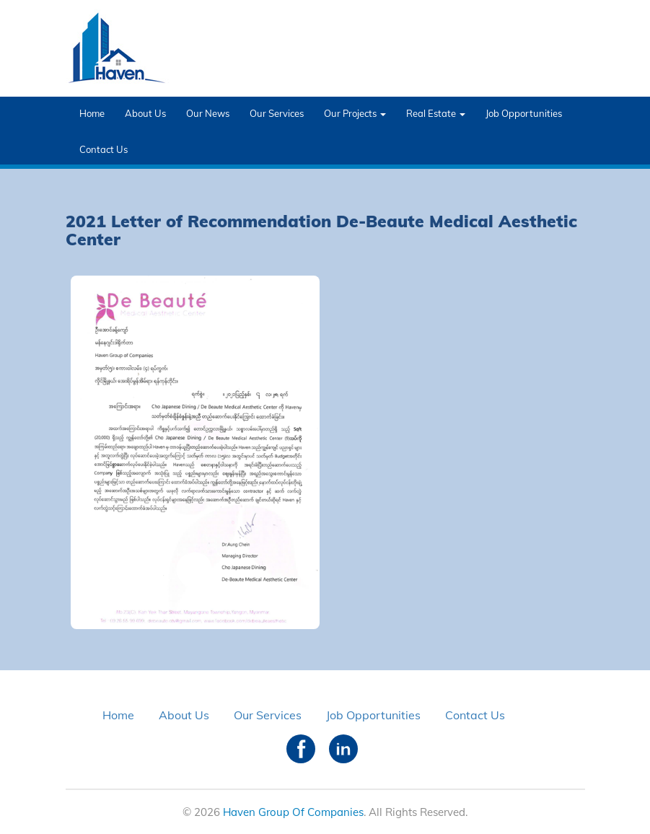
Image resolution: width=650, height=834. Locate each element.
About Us (145, 113)
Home (92, 113)
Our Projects (355, 113)
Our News (207, 113)
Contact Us (103, 149)
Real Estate (435, 113)
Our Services (277, 113)
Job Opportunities (524, 113)
